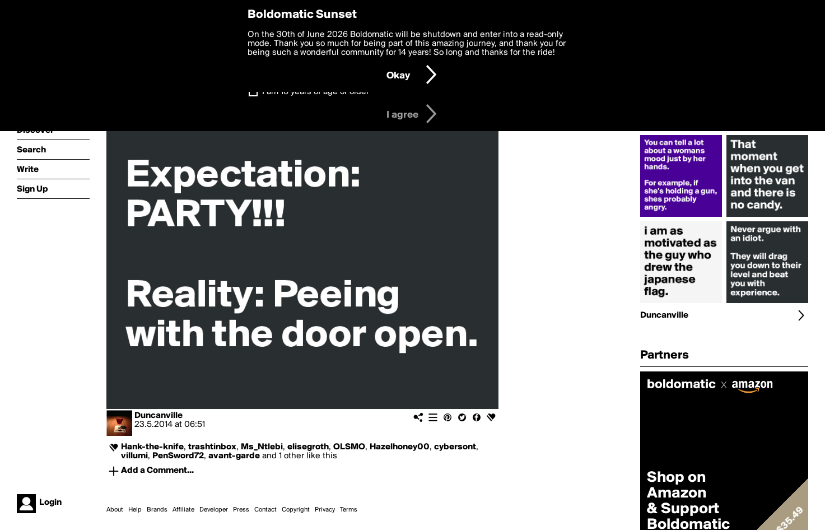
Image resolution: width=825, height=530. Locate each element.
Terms (348, 509)
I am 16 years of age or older (315, 91)
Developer (213, 509)
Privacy (325, 509)
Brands (157, 509)
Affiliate (183, 509)
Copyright (296, 509)
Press (241, 509)
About (114, 509)
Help (135, 509)
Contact (265, 509)
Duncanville (158, 415)
